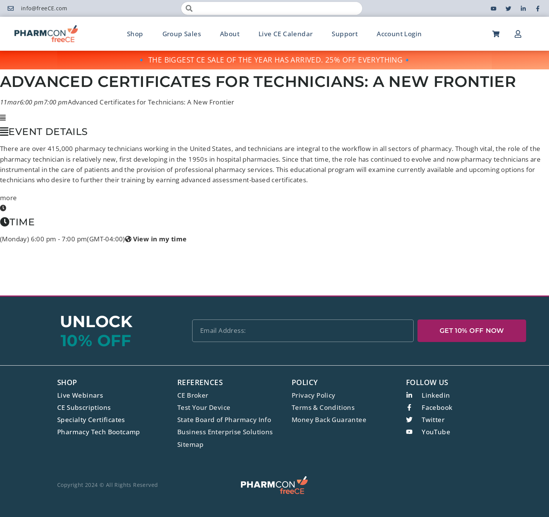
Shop (135, 33)
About (229, 33)
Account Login (399, 33)
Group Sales (181, 33)
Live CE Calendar (285, 33)
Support (345, 33)
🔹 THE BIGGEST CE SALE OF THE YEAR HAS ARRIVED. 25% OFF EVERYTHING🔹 (274, 60)
